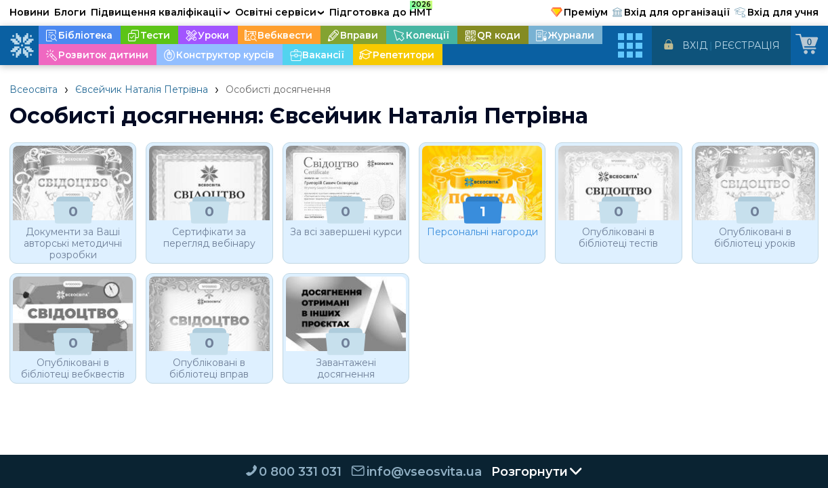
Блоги (70, 12)
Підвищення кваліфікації (160, 12)
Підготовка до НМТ (380, 10)
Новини (29, 12)
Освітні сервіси (280, 12)
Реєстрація (747, 45)
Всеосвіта (33, 89)
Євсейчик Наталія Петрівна (141, 89)
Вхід (694, 45)
